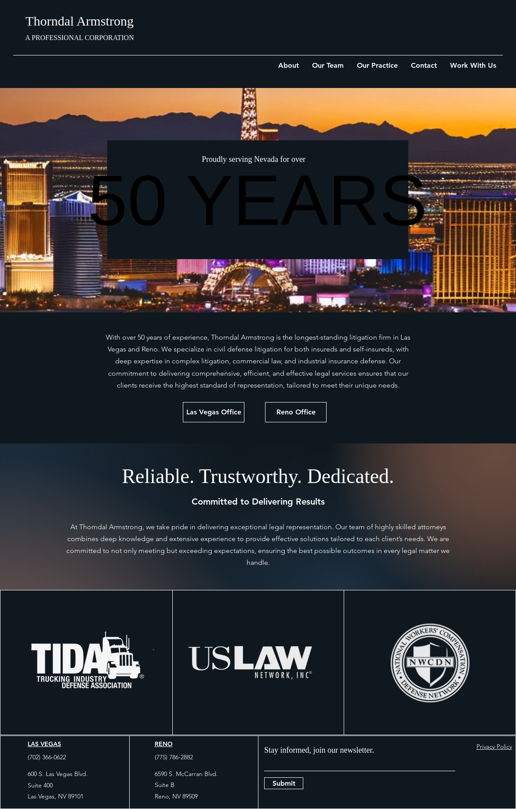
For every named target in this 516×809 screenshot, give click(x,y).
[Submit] (283, 783)
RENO (164, 744)
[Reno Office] (296, 412)
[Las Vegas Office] (213, 412)
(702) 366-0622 (47, 757)
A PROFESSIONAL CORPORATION (79, 37)
